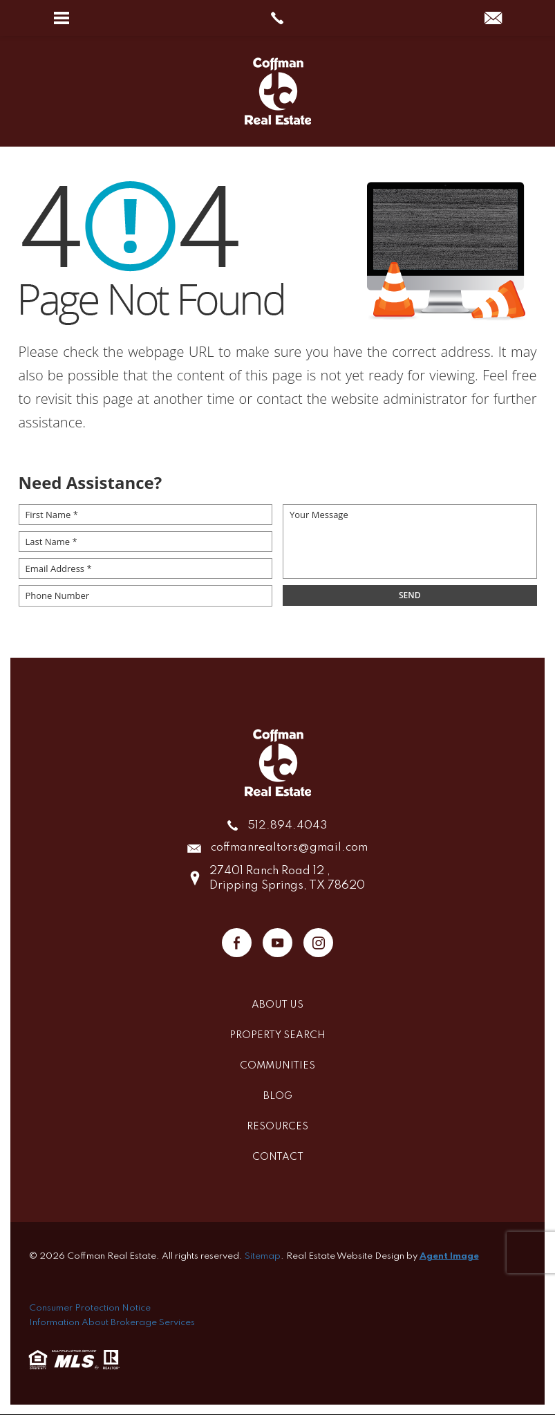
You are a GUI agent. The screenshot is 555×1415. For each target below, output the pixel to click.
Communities (277, 1066)
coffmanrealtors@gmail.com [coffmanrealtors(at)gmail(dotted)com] (289, 849)
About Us (277, 1005)
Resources (277, 1127)
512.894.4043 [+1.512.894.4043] (287, 826)
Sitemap (263, 1256)
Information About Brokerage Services (112, 1322)
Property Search (277, 1036)
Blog (277, 1097)
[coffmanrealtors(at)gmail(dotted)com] (493, 19)
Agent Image (449, 1256)
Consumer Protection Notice (90, 1308)
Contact (277, 1158)
